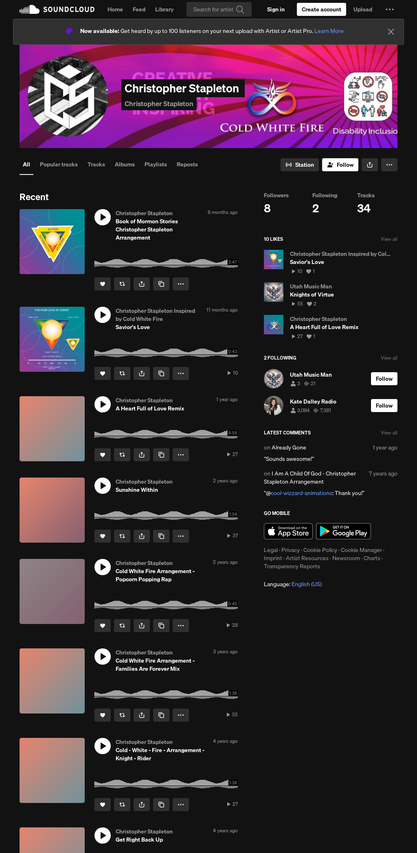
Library (164, 9)
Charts (372, 558)
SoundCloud (57, 9)
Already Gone (289, 447)
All (26, 164)
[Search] (219, 9)
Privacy (290, 549)
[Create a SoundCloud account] (321, 9)
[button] (389, 9)
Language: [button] (293, 584)
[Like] (102, 283)
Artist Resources (307, 558)
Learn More (329, 30)
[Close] (390, 31)
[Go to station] (300, 164)
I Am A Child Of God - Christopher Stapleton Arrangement (310, 477)
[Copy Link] (161, 283)
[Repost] (122, 283)
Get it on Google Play (343, 531)
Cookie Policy (320, 549)
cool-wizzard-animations (301, 493)
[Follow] (340, 164)
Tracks (96, 164)
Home (115, 9)
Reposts (187, 164)
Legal (271, 549)
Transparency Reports (292, 566)
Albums (125, 164)
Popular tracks (59, 164)
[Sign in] (276, 9)
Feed (139, 9)
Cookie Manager (361, 549)
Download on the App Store (288, 531)
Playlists (156, 164)
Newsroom (346, 558)
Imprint (273, 558)
